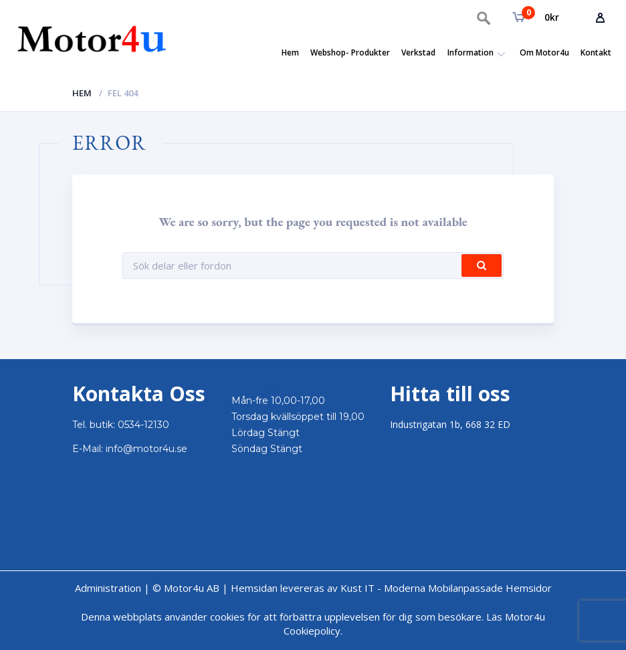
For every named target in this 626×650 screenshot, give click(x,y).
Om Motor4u (544, 52)
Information (470, 52)
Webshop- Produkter (350, 52)
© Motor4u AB (184, 587)
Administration (108, 587)
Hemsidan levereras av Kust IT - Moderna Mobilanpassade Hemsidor (391, 587)
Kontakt (596, 52)
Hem (290, 52)
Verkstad (418, 52)
